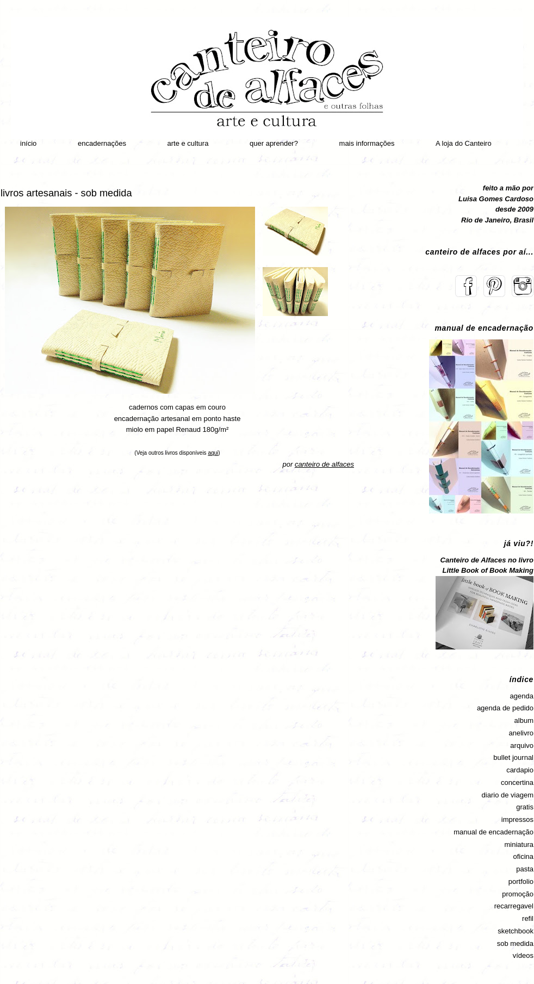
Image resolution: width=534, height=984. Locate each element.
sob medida (515, 943)
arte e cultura (188, 143)
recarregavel (513, 906)
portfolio (520, 881)
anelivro (520, 733)
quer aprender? (274, 143)
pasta (524, 869)
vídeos (523, 955)
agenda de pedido (505, 708)
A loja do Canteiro (464, 143)
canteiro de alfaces (324, 464)
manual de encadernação (493, 832)
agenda (521, 696)
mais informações (367, 143)
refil (527, 918)
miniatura (519, 844)
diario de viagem (507, 795)
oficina (523, 856)
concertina (517, 782)
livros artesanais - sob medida (66, 193)
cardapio (519, 770)
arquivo (521, 745)
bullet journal (513, 757)
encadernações (102, 143)
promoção (517, 894)
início (28, 143)
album (523, 720)
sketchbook (515, 931)
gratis (524, 807)
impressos (517, 819)
